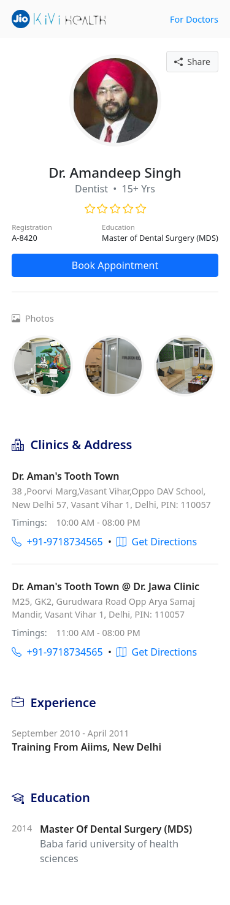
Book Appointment (115, 265)
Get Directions (157, 541)
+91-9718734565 (57, 541)
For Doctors (194, 19)
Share (192, 61)
